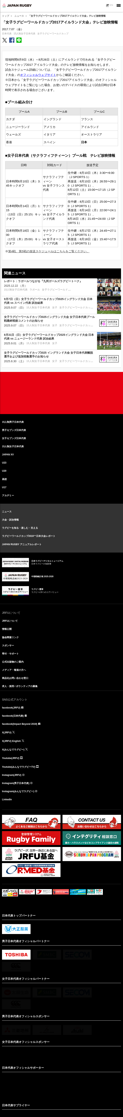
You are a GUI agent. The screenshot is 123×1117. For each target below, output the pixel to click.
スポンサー (8, 645)
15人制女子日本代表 (24, 33)
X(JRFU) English (11, 741)
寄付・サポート (10, 653)
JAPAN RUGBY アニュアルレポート (22, 544)
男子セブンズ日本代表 (14, 430)
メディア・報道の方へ (14, 670)
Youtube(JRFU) (10, 758)
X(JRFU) (6, 732)
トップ (5, 16)
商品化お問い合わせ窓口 (15, 678)
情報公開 (7, 629)
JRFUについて (10, 620)
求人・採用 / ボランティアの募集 (20, 686)
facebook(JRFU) (11, 707)
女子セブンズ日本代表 (14, 438)
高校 (4, 479)
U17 (4, 487)
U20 (4, 470)
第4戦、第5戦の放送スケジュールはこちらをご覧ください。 (48, 251)
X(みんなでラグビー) (13, 749)
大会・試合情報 (10, 519)
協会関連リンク (10, 637)
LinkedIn (7, 799)
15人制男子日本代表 (13, 422)
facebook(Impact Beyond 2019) (19, 724)
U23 (4, 462)
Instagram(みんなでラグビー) (18, 791)
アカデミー (8, 495)
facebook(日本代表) (13, 715)
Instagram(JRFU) (11, 775)
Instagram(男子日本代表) (15, 783)
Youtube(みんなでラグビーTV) (18, 767)
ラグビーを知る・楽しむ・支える (20, 528)
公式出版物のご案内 (13, 661)
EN (111, 5)
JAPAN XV (8, 454)
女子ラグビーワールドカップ (52, 33)
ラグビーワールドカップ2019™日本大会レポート (28, 536)
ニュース (19, 16)
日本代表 (7, 33)
